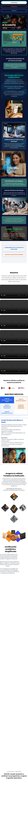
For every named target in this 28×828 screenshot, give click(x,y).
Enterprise (14, 6)
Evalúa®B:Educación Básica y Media (7, 400)
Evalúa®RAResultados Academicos (21, 406)
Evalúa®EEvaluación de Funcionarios (7, 406)
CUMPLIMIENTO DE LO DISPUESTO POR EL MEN (14, 248)
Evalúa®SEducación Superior (21, 400)
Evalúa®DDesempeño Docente (7, 412)
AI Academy (14, 2)
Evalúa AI (14, 10)
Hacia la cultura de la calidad (14, 254)
